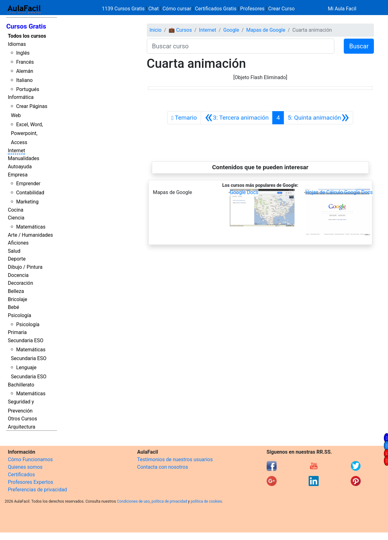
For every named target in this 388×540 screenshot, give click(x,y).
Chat (153, 9)
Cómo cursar (176, 9)
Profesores (252, 9)
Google (231, 30)
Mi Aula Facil (342, 9)
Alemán (24, 71)
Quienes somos (25, 467)
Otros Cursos (22, 419)
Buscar (359, 46)
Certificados (21, 475)
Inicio (155, 30)
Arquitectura (21, 427)
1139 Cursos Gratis (124, 9)
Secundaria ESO (25, 340)
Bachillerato (21, 385)
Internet (16, 151)
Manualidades (23, 158)
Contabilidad (30, 193)
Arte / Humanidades (30, 235)
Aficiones (18, 243)
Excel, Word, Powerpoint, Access (27, 134)
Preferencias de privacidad (37, 490)
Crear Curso (281, 9)
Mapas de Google (265, 30)
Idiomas (17, 44)
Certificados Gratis (215, 9)
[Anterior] (237, 117)
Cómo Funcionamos (30, 459)
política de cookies (206, 501)
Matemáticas (30, 227)
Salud (14, 251)
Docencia (18, 275)
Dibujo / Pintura (25, 267)
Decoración (20, 283)
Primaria (17, 332)
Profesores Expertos (30, 482)
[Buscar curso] (241, 46)
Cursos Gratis (26, 26)
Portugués (27, 89)
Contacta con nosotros (162, 467)
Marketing (27, 202)
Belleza (16, 291)
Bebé (13, 307)
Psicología (19, 315)
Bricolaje (17, 299)
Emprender (28, 183)
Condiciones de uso (133, 501)
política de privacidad (169, 501)
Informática (21, 97)
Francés (25, 62)
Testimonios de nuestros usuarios (175, 459)
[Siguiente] (318, 117)
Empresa (18, 175)
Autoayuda (20, 167)
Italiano (24, 80)
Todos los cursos (27, 36)
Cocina (15, 210)
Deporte (17, 259)
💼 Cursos (180, 30)
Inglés (22, 53)
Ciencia (16, 218)
